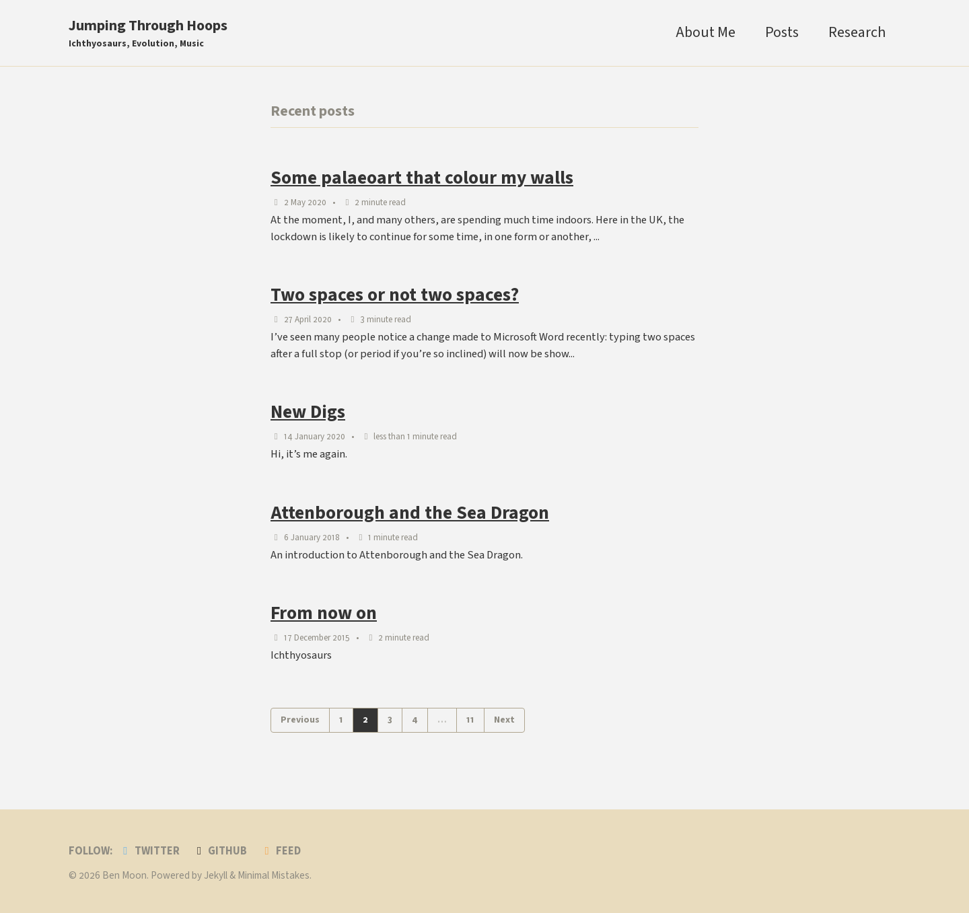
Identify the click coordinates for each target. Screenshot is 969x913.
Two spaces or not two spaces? (395, 295)
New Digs (308, 412)
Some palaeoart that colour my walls (422, 178)
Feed (280, 851)
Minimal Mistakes (274, 876)
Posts (782, 32)
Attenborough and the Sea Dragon (410, 513)
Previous (300, 720)
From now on (324, 613)
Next (504, 720)
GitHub (220, 851)
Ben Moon (124, 876)
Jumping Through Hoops (148, 33)
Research (857, 32)
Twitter (149, 851)
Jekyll (215, 876)
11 (470, 720)
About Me (705, 32)
